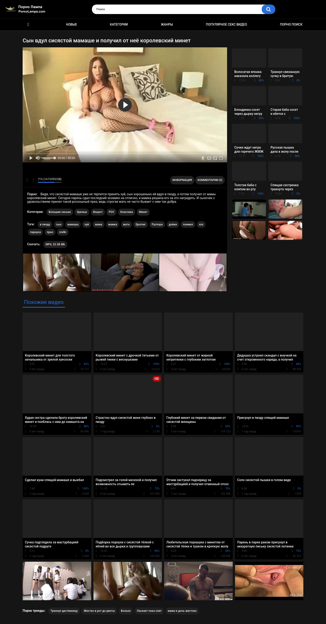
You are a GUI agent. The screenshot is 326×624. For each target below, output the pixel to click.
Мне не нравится (33, 180)
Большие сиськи (60, 212)
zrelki (62, 232)
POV (111, 212)
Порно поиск (291, 24)
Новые (71, 24)
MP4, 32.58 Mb (55, 244)
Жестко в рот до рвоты (99, 610)
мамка (112, 224)
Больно (126, 610)
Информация (182, 180)
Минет (143, 212)
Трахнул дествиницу (64, 610)
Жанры (167, 24)
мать (126, 224)
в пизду (45, 224)
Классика (126, 212)
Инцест (98, 212)
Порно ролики (28, 24)
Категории (119, 24)
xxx (201, 224)
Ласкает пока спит (149, 610)
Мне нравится (27, 180)
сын (59, 224)
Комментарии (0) (210, 180)
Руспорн (157, 224)
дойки (173, 224)
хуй (86, 224)
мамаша (73, 224)
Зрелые (82, 212)
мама (98, 224)
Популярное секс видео (226, 24)
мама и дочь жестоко (182, 610)
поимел (188, 224)
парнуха (35, 232)
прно (50, 232)
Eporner (141, 224)
